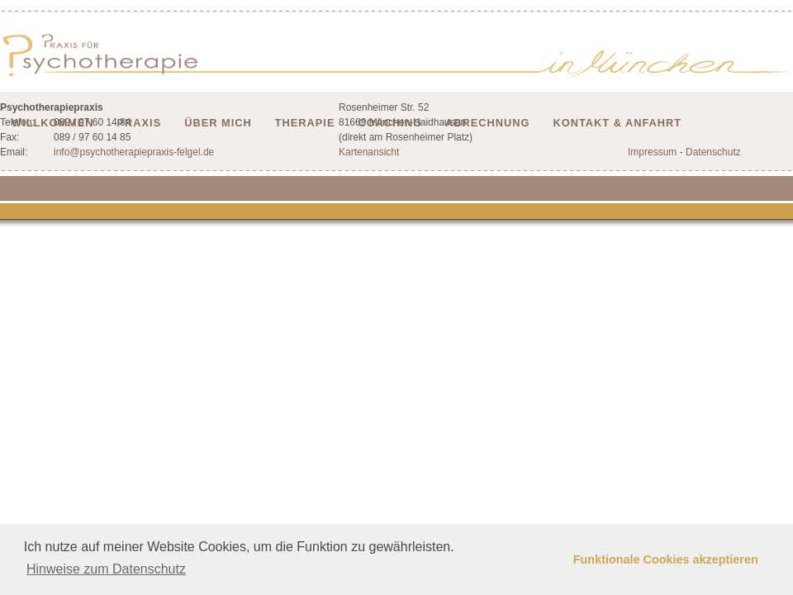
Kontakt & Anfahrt (617, 123)
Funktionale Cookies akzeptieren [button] (665, 559)
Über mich (218, 123)
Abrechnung (487, 123)
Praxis (139, 123)
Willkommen (53, 123)
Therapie (305, 123)
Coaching (390, 123)
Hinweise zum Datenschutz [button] (106, 569)
